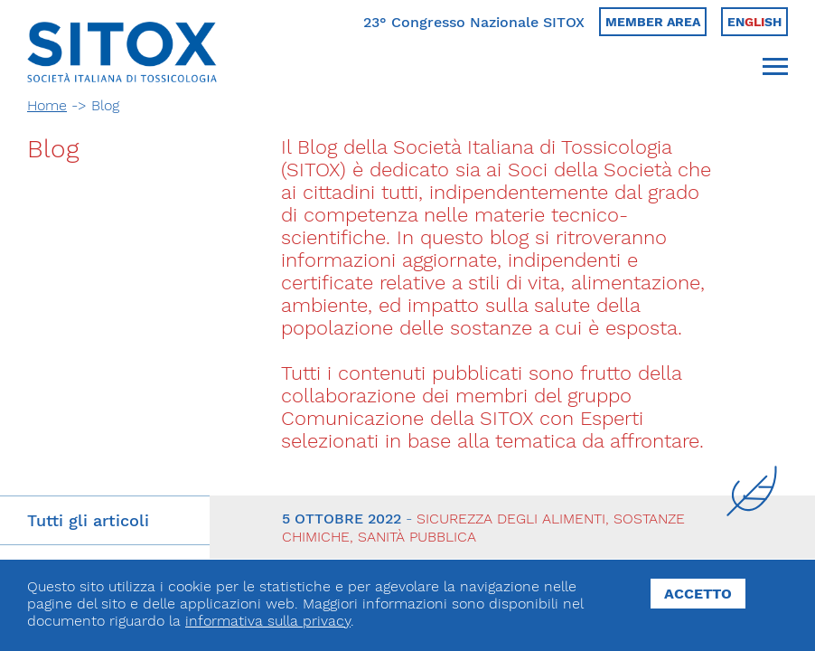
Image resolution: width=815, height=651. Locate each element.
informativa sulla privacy (268, 620)
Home (47, 105)
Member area (652, 21)
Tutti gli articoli (88, 520)
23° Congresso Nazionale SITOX (474, 22)
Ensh (754, 21)
